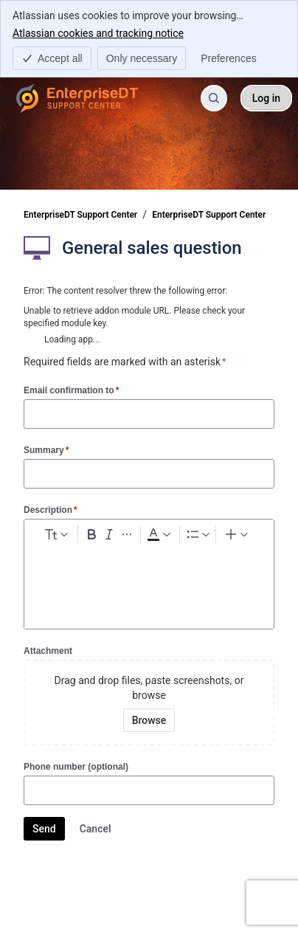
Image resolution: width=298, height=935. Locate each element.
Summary (46, 449)
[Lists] (197, 534)
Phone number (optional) (76, 767)
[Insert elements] (237, 534)
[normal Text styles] (55, 534)
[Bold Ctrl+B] (91, 534)
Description (50, 509)
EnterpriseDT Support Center (80, 215)
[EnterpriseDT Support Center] (77, 98)
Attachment (48, 651)
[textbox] (149, 576)
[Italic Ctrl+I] (109, 534)
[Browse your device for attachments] (149, 720)
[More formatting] (126, 534)
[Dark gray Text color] (158, 534)
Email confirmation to (71, 390)
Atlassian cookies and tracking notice (98, 32)
